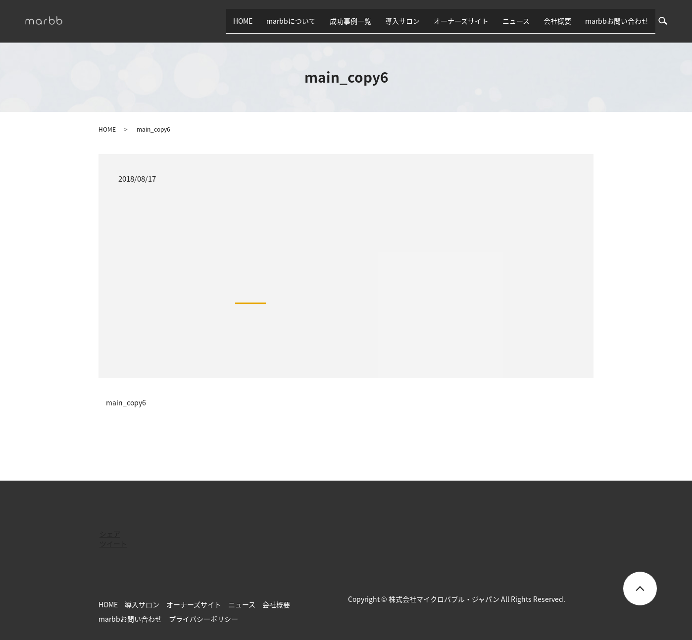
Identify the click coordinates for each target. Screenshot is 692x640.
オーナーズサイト (461, 21)
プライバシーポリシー (203, 619)
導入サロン (402, 21)
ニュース (516, 21)
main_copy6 (126, 402)
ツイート (113, 543)
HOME (242, 21)
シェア (109, 534)
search (666, 21)
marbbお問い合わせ (616, 21)
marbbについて (291, 21)
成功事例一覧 (350, 21)
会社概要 (557, 21)
